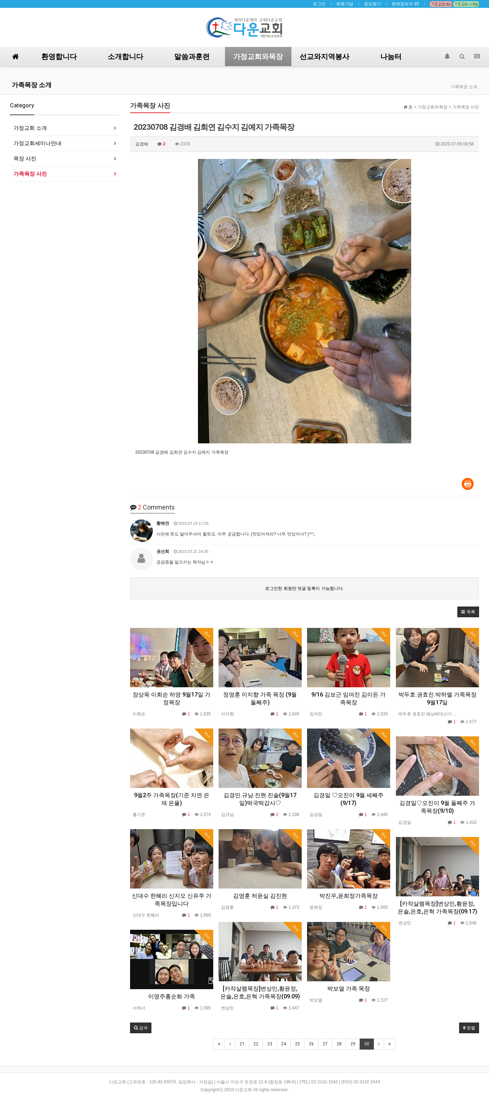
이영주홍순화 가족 (171, 996)
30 (366, 1043)
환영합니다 (59, 56)
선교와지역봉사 (324, 56)
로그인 (319, 3)
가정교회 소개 (30, 128)
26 (311, 1043)
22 (255, 1043)
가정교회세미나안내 (37, 143)
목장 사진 (25, 158)
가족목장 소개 (32, 85)
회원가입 (344, 3)
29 (352, 1043)
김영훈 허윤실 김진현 (260, 895)
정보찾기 (372, 3)
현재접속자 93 (405, 3)
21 (242, 1043)
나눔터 (391, 56)
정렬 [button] (469, 1027)
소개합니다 (125, 56)
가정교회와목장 (258, 56)
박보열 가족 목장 (348, 988)
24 (283, 1043)
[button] (468, 612)
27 (325, 1043)
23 (269, 1043)
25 (297, 1043)
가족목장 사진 (30, 174)
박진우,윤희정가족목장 (348, 895)
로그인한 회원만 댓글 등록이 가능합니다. (304, 588)
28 (339, 1043)
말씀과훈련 (192, 56)
